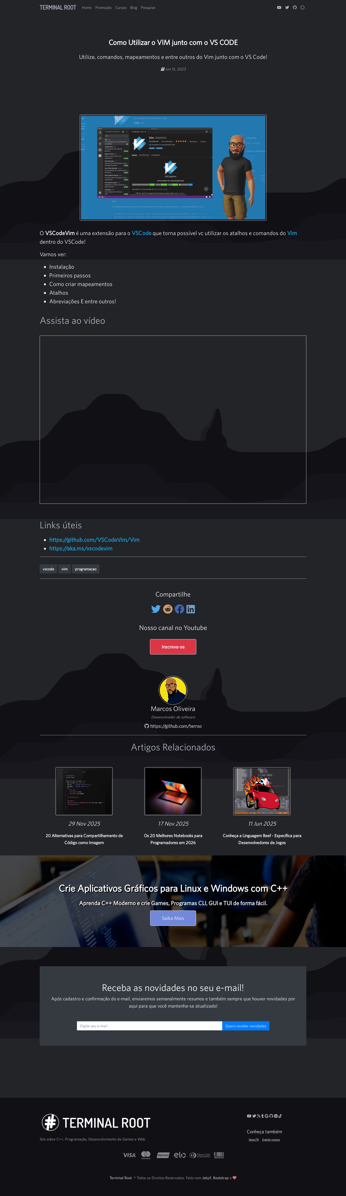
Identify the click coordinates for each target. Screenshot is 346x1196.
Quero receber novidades (245, 1026)
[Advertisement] (173, 87)
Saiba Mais (173, 918)
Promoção (103, 7)
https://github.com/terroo (173, 726)
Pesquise (148, 7)
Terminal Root (58, 7)
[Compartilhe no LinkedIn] (190, 609)
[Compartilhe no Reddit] (169, 609)
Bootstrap (221, 1178)
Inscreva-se (173, 646)
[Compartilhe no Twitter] (157, 609)
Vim (292, 233)
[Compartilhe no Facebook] (180, 609)
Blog (133, 7)
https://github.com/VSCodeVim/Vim (94, 539)
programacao (85, 569)
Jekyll (206, 1178)
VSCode (141, 233)
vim (65, 569)
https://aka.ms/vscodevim (80, 548)
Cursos (120, 7)
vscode (48, 569)
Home (87, 7)
